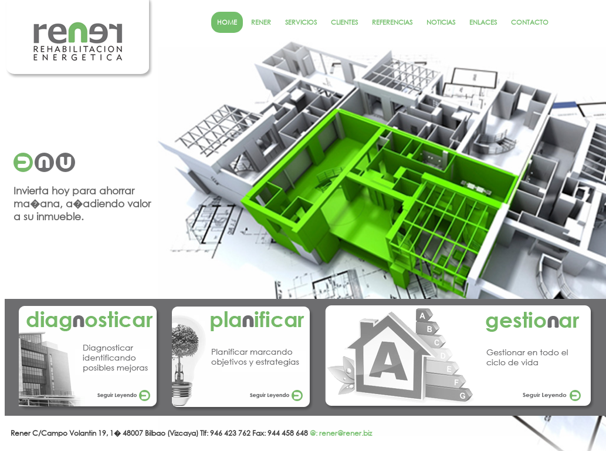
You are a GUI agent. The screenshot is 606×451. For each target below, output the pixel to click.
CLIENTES (344, 22)
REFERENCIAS (392, 22)
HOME (227, 22)
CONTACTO (530, 22)
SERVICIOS (301, 22)
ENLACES (483, 22)
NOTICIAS (440, 22)
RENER (261, 22)
